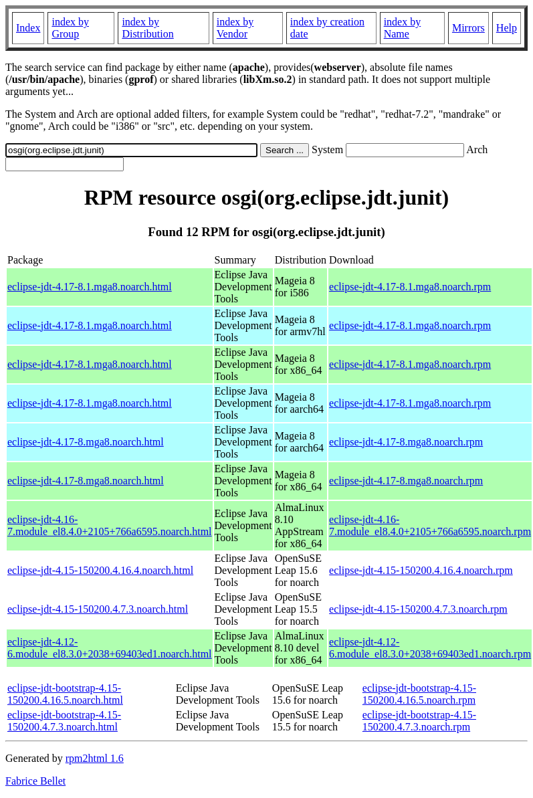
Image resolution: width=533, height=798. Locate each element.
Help (506, 27)
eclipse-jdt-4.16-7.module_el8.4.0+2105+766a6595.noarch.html (109, 525)
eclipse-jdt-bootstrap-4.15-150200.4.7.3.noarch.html (64, 720)
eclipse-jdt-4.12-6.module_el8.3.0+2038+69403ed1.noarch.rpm (430, 648)
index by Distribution (147, 27)
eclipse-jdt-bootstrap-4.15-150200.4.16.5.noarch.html (65, 694)
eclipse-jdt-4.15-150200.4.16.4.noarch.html (100, 570)
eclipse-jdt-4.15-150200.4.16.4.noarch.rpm (421, 570)
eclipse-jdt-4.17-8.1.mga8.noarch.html (89, 286)
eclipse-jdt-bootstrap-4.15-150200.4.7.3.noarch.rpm (419, 720)
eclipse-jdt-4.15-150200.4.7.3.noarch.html (97, 609)
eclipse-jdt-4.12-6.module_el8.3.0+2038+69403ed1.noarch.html (109, 648)
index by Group (70, 27)
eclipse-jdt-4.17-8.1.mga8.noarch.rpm (410, 286)
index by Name (402, 27)
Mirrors (468, 27)
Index (28, 27)
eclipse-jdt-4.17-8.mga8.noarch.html (85, 441)
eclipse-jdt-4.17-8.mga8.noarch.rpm (406, 441)
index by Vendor (235, 27)
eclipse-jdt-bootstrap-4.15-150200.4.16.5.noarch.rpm (419, 694)
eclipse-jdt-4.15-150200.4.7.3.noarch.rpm (418, 609)
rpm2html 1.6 (95, 758)
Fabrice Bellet (35, 781)
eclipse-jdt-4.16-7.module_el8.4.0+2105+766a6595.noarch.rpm (430, 525)
